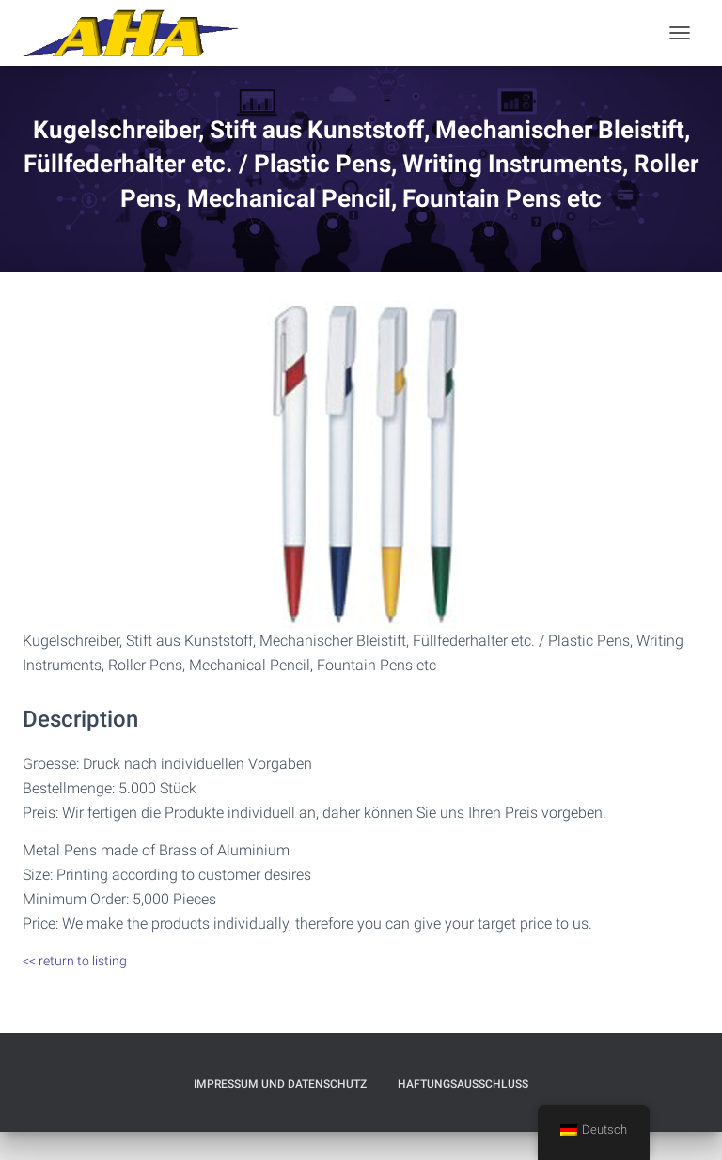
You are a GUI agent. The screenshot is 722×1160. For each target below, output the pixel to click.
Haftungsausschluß (463, 1083)
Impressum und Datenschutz (280, 1083)
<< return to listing (75, 960)
